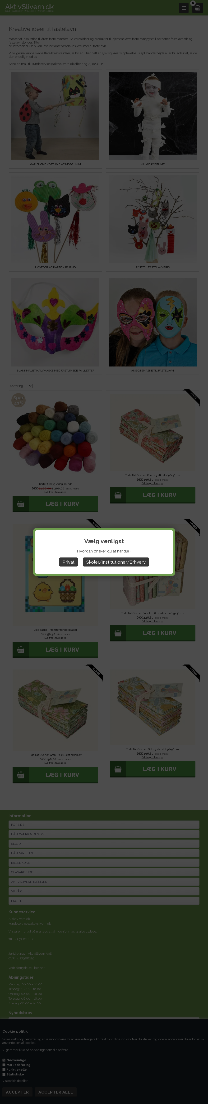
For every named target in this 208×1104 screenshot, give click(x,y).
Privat (68, 562)
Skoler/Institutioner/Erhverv (116, 562)
